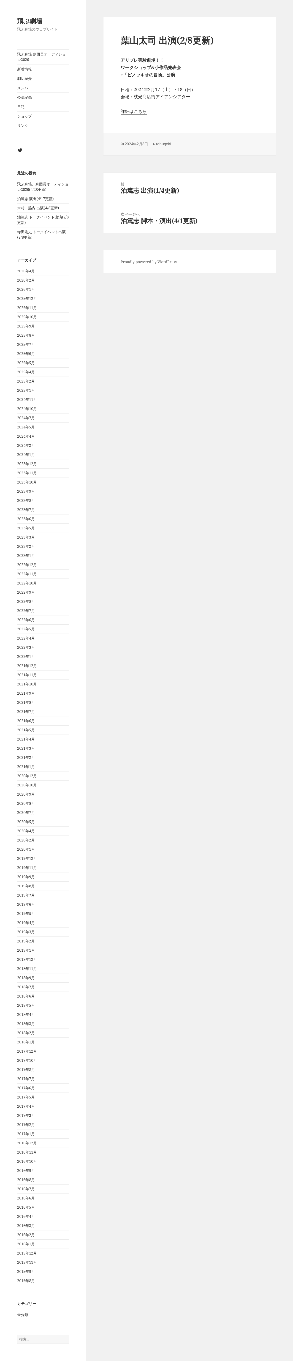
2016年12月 (27, 1143)
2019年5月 (26, 913)
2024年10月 (27, 408)
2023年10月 (27, 482)
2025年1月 (26, 390)
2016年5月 (26, 1207)
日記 (20, 106)
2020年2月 (26, 840)
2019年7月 (26, 895)
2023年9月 (26, 491)
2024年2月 (26, 445)
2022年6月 (26, 619)
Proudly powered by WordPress (149, 261)
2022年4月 (26, 638)
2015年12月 (27, 1253)
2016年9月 (26, 1170)
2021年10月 (27, 684)
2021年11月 (27, 674)
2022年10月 (27, 583)
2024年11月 (27, 399)
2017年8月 (26, 1069)
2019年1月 (26, 950)
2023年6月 (26, 518)
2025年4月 (26, 371)
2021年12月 (27, 665)
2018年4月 (26, 1014)
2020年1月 (26, 849)
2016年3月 (26, 1225)
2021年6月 (26, 720)
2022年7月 (26, 610)
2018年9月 (26, 977)
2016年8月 (26, 1179)
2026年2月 (26, 280)
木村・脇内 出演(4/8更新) (38, 207)
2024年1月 (26, 454)
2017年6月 (26, 1087)
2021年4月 (26, 739)
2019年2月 (26, 941)
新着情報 (24, 69)
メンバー (24, 87)
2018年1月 (26, 1042)
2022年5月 (26, 629)
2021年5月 (26, 729)
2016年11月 (27, 1152)
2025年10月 (27, 316)
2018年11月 (27, 968)
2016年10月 (27, 1161)
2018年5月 (26, 1005)
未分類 (22, 1314)
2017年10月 (27, 1060)
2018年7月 (26, 986)
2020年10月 (27, 785)
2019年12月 (27, 858)
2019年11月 (27, 867)
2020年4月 (26, 830)
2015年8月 (26, 1280)
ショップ (24, 116)
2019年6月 (26, 904)
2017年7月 (26, 1078)
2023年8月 (26, 500)
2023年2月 (26, 546)
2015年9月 (26, 1271)
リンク (22, 125)
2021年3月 (26, 748)
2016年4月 (26, 1216)
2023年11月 (27, 472)
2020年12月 (27, 775)
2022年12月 (27, 564)
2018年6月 (26, 996)
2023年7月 (26, 509)
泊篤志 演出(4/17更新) (35, 198)
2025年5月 (26, 362)
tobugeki (163, 143)
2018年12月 (27, 959)
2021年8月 (26, 702)
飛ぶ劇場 (29, 21)
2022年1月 (26, 656)
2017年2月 (26, 1124)
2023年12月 (27, 463)
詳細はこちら (134, 111)
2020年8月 (26, 803)
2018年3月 (26, 1023)
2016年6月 (26, 1198)
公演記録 (24, 97)
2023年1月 (26, 555)
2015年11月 (27, 1262)
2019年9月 (26, 876)
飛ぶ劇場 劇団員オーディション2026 (41, 57)
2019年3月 (26, 931)
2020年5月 (26, 821)
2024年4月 (26, 436)
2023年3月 (26, 537)
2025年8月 (26, 335)
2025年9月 (26, 326)
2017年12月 (27, 1051)
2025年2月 (26, 381)
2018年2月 (26, 1032)
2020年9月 (26, 794)
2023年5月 (26, 528)
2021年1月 (26, 766)
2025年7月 (26, 344)
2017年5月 (26, 1097)
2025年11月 (27, 307)
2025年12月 (27, 298)
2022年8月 (26, 601)
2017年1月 (26, 1133)
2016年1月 (26, 1243)
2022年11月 (27, 573)
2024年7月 (26, 417)
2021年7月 (26, 711)
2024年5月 (26, 427)
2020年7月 (26, 812)
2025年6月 (26, 353)
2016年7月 (26, 1188)
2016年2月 (26, 1234)
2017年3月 (26, 1115)
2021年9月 (26, 693)
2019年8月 (26, 886)
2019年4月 (26, 922)
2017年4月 (26, 1106)
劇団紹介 (24, 78)
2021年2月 (26, 757)
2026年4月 (26, 271)
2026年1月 (26, 289)
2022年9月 (26, 592)
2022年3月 (26, 647)
